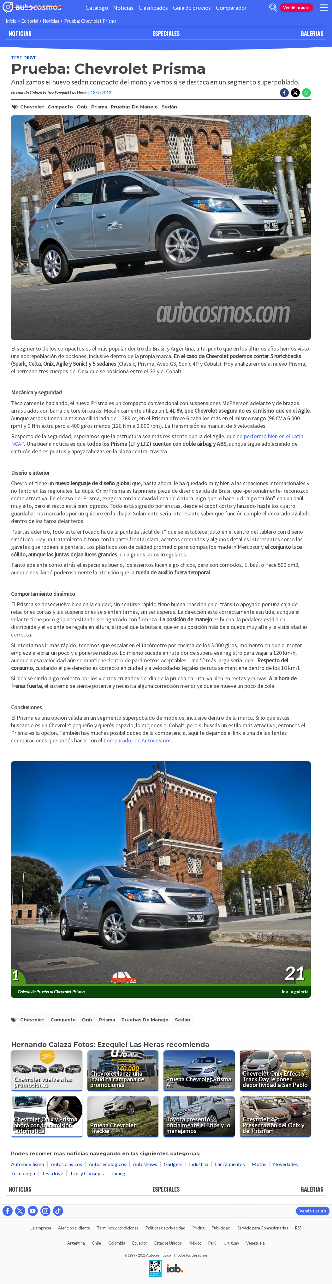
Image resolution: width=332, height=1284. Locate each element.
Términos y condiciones (118, 1227)
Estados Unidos (168, 1243)
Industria (198, 1164)
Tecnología (23, 1173)
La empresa (41, 1227)
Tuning (117, 1173)
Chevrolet (32, 107)
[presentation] (161, 873)
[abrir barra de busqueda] (273, 7)
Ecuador (139, 1243)
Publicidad (221, 1227)
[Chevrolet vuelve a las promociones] (46, 1070)
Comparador (231, 7)
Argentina (76, 1243)
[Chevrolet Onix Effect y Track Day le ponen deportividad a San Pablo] (275, 1070)
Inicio (11, 21)
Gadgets (173, 1164)
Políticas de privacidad (166, 1227)
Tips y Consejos (87, 1173)
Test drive (24, 57)
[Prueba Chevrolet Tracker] (123, 1116)
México (195, 1243)
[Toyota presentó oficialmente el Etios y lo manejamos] (199, 1116)
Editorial (29, 21)
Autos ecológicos (107, 1164)
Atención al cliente (74, 1227)
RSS (298, 1227)
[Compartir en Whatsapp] (306, 92)
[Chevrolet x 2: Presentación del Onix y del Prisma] (275, 1116)
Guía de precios (192, 7)
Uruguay (231, 1243)
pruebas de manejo (134, 107)
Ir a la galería (295, 991)
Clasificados (153, 7)
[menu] (323, 7)
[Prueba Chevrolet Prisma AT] (199, 1070)
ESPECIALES (166, 33)
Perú (212, 1243)
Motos (259, 1164)
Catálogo (97, 7)
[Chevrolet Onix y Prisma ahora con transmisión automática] (46, 1116)
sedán (169, 107)
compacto (60, 107)
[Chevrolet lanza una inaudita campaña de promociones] (123, 1070)
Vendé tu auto (296, 7)
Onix (82, 107)
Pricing (199, 1227)
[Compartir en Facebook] (284, 92)
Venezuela (255, 1243)
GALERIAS (311, 33)
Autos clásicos (66, 1164)
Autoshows (145, 1164)
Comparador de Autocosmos (138, 740)
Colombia (116, 1243)
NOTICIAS (20, 33)
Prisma (99, 107)
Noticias (123, 7)
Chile (96, 1243)
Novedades (285, 1164)
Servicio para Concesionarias (262, 1227)
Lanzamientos (230, 1164)
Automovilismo (27, 1164)
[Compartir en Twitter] (295, 92)
